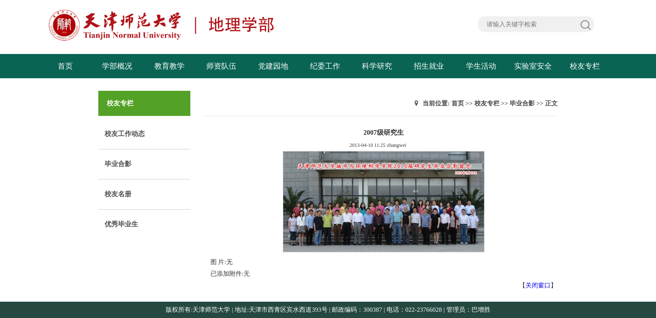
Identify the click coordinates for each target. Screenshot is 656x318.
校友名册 (118, 193)
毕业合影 (118, 163)
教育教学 (169, 66)
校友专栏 (585, 66)
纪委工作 (325, 66)
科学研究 (377, 66)
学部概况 (117, 66)
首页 (65, 66)
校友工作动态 (125, 133)
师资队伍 (221, 66)
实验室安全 (533, 66)
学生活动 (481, 66)
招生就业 (429, 66)
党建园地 (273, 66)
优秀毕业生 (121, 224)
